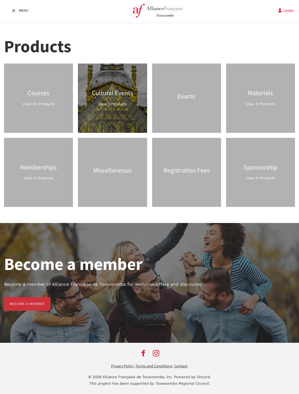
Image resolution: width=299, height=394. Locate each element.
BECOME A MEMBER (21, 300)
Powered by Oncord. (192, 377)
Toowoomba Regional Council (182, 383)
